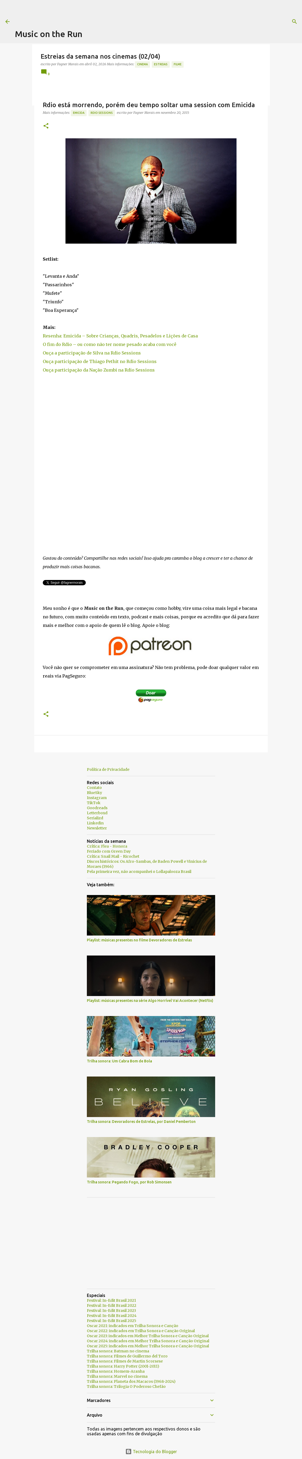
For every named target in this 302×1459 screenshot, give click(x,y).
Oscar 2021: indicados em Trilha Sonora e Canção (132, 1325)
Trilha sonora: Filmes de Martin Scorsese (125, 1361)
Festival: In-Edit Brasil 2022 (111, 1305)
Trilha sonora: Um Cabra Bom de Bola (119, 1061)
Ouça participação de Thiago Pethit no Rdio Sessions (100, 361)
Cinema (142, 64)
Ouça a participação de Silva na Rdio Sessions (92, 353)
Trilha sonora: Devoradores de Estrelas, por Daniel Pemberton (141, 1121)
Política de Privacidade (108, 769)
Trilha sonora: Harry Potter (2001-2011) (123, 1366)
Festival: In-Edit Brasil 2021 (111, 1300)
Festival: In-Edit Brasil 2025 (111, 1320)
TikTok (93, 802)
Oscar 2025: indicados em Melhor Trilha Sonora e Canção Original (148, 1346)
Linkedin (95, 823)
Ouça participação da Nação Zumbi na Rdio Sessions (99, 370)
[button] (46, 126)
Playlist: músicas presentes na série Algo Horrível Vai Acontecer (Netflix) (150, 1000)
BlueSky (94, 792)
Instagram (97, 797)
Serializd (95, 818)
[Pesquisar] (217, 21)
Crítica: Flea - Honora (107, 846)
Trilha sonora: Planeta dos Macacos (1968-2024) (131, 1381)
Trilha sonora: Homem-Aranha (116, 1371)
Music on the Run (48, 34)
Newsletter (97, 828)
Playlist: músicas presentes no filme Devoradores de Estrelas (139, 940)
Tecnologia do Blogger (151, 1451)
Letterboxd (97, 813)
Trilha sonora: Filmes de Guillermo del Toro (127, 1356)
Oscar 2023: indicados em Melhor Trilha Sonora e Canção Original (148, 1335)
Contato (94, 787)
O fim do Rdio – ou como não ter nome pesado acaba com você (109, 344)
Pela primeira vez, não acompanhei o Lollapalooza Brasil (139, 871)
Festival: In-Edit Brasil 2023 (111, 1310)
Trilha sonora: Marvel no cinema (117, 1376)
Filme (177, 64)
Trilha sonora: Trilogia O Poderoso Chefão (126, 1386)
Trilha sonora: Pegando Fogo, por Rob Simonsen (129, 1182)
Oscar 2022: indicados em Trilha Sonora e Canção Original (141, 1330)
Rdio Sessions (102, 112)
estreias (161, 64)
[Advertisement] (112, 12)
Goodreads (97, 807)
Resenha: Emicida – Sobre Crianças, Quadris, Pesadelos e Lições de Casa (120, 335)
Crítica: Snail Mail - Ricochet (113, 856)
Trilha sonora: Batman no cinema (118, 1351)
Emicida (78, 112)
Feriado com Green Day (109, 851)
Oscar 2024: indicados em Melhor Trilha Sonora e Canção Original (148, 1341)
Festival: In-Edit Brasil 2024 (112, 1315)
